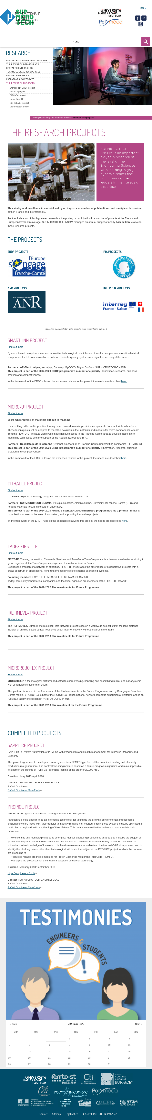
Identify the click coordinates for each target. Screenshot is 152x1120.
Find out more (15, 346)
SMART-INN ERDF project (22, 88)
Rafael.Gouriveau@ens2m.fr (24, 790)
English (142, 8)
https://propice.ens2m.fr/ (21, 873)
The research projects (20, 83)
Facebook (137, 18)
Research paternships (19, 68)
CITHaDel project (18, 95)
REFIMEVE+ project (19, 103)
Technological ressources (23, 72)
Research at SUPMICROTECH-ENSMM (26, 60)
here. (124, 381)
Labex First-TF (17, 99)
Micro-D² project (17, 91)
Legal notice (72, 1114)
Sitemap (56, 1114)
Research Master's (17, 75)
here (123, 458)
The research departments (22, 64)
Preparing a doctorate (20, 79)
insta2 (140, 24)
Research (43, 117)
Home (34, 117)
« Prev (13, 1024)
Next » (138, 1024)
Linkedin (144, 18)
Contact (43, 1114)
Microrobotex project (19, 106)
